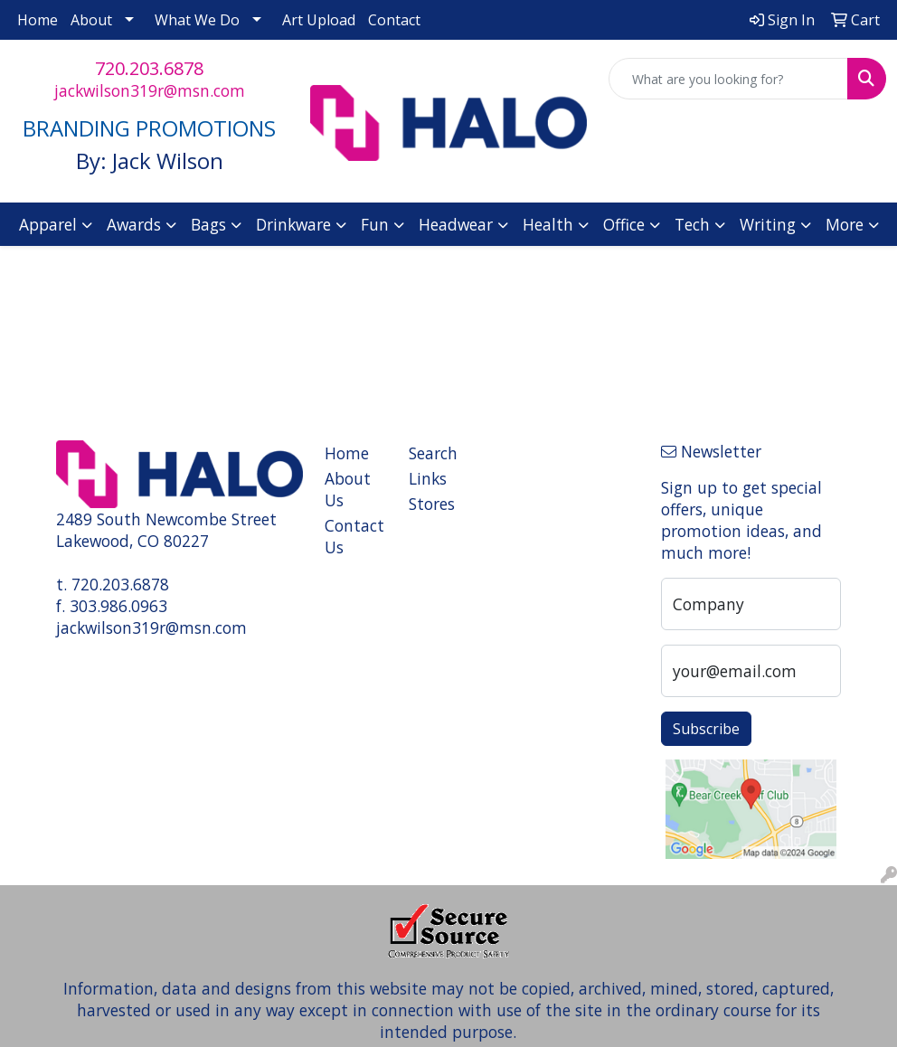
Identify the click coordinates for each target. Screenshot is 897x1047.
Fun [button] (375, 224)
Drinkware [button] (293, 224)
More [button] (845, 224)
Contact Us (354, 536)
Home (37, 20)
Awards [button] (134, 224)
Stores (432, 503)
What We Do (197, 20)
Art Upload (318, 20)
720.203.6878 (149, 68)
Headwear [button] (456, 224)
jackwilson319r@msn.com (149, 90)
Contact (394, 20)
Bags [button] (208, 224)
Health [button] (548, 224)
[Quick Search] (728, 78)
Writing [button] (768, 224)
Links (428, 478)
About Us (348, 489)
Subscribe (706, 729)
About (91, 20)
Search (433, 453)
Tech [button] (692, 224)
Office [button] (624, 224)
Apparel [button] (48, 224)
